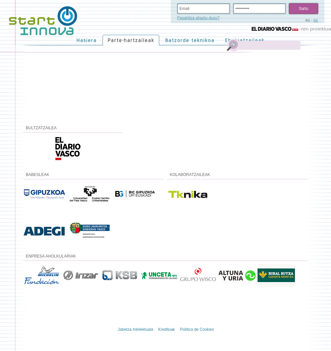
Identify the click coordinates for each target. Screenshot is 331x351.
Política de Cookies (197, 329)
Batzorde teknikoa (189, 40)
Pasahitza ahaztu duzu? (198, 18)
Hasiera (86, 40)
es (315, 20)
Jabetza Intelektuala (135, 329)
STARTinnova (43, 21)
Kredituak (166, 329)
